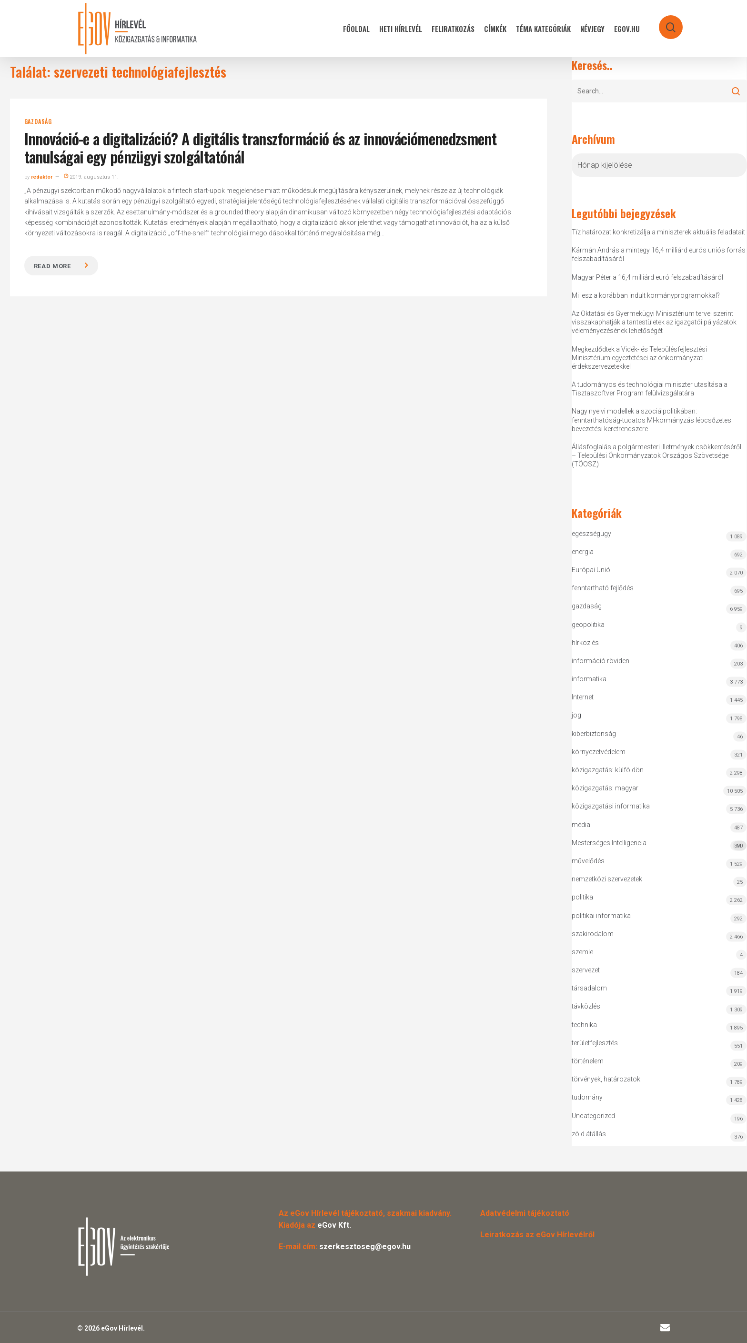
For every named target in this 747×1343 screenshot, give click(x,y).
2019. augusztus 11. (91, 177)
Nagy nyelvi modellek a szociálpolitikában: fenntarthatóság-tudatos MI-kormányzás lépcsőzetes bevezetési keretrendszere (651, 419)
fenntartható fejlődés (603, 588)
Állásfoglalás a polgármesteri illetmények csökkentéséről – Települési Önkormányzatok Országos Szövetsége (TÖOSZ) (656, 455)
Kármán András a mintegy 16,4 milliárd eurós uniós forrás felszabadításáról (659, 254)
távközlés (586, 1006)
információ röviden (600, 661)
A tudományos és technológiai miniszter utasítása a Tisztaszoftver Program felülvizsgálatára (649, 389)
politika (582, 897)
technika (584, 1025)
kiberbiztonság (594, 733)
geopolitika (588, 624)
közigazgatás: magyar (605, 788)
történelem (588, 1061)
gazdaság (38, 121)
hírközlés (585, 642)
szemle (582, 952)
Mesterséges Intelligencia (659, 845)
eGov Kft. (334, 1225)
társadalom (589, 988)
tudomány (587, 1097)
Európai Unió (591, 570)
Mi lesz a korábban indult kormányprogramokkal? (646, 295)
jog (576, 715)
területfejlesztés (595, 1043)
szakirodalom (593, 934)
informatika (589, 679)
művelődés (588, 861)
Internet (583, 697)
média (581, 824)
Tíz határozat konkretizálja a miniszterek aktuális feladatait (658, 232)
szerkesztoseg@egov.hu (365, 1246)
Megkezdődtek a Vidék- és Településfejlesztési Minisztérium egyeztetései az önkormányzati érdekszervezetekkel (639, 357)
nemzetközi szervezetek (607, 879)
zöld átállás (589, 1134)
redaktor (41, 177)
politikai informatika (601, 915)
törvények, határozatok (606, 1079)
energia (583, 551)
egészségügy (591, 533)
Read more (52, 266)
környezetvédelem (599, 752)
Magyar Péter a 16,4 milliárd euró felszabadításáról (647, 277)
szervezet (586, 970)
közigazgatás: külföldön (608, 770)
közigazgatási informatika (611, 806)
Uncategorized (593, 1116)
